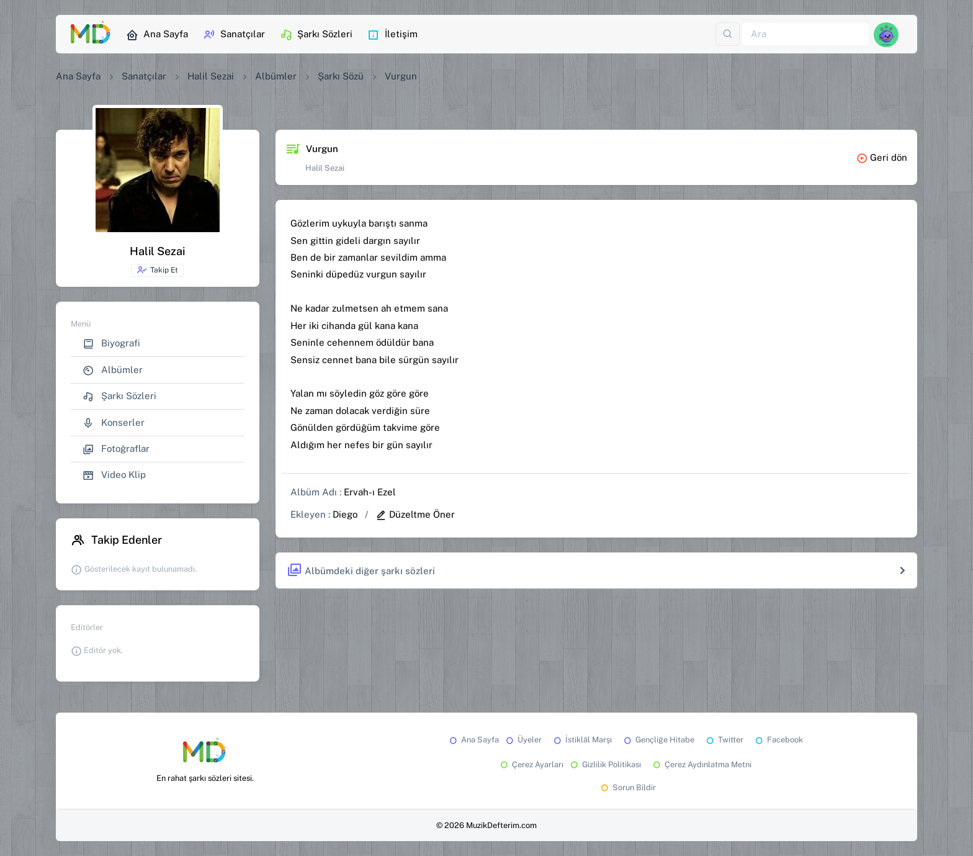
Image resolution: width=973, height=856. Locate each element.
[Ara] (805, 34)
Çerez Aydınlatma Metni (701, 764)
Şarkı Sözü (341, 76)
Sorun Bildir (627, 787)
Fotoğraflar (116, 449)
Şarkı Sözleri (316, 35)
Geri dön (881, 157)
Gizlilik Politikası (604, 764)
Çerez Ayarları (530, 764)
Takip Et (157, 270)
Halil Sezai (210, 76)
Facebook (778, 739)
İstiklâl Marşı (582, 739)
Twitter (723, 739)
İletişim (392, 35)
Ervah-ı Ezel (370, 492)
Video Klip (114, 475)
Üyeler (523, 739)
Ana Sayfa (157, 35)
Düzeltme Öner (415, 514)
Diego (345, 514)
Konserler (114, 423)
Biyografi (111, 343)
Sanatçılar (234, 35)
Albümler (276, 76)
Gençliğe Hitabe (658, 739)
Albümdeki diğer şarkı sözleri (361, 571)
